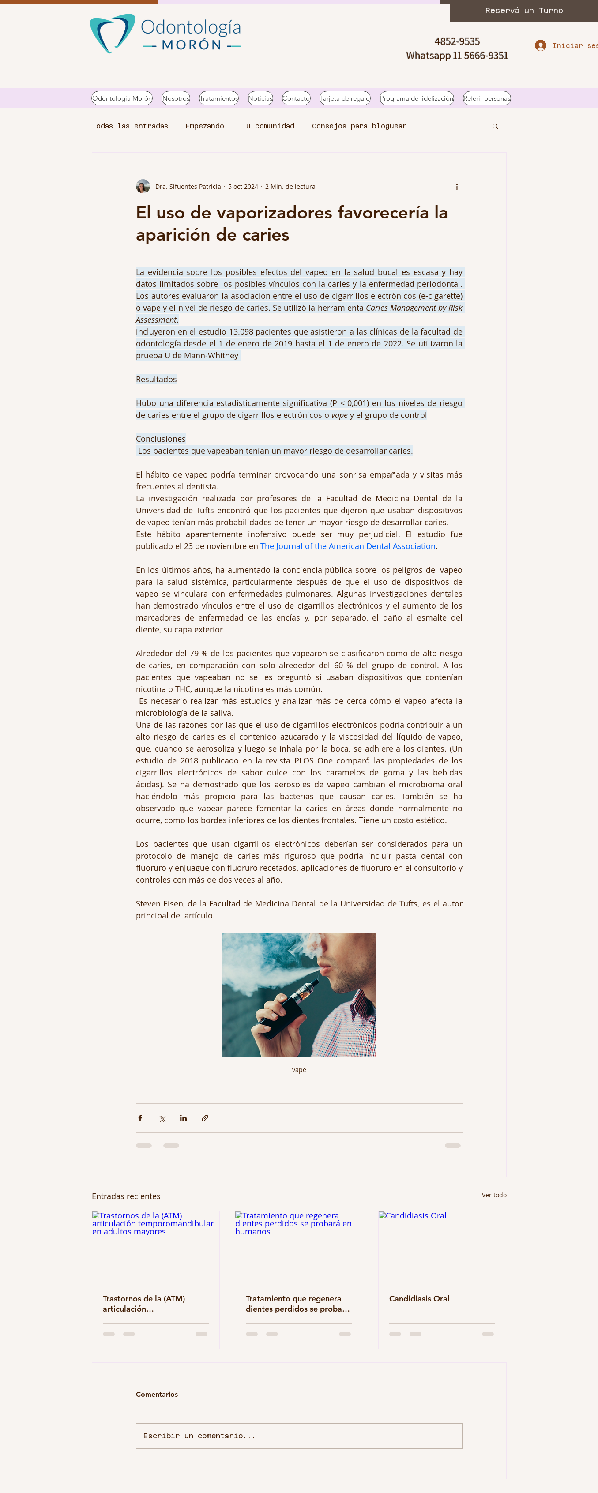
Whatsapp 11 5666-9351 (457, 55)
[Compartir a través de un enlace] (205, 1118)
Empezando (205, 126)
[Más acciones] (457, 186)
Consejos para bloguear (359, 126)
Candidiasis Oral (419, 1299)
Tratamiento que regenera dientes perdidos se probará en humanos (298, 1304)
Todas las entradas (130, 126)
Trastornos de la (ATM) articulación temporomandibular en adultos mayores (145, 1304)
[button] (495, 125)
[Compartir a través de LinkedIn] (183, 1118)
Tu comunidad (268, 126)
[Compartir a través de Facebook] (140, 1118)
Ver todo (494, 1195)
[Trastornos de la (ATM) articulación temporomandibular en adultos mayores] (156, 1247)
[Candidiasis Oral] (442, 1247)
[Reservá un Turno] (524, 11)
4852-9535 (457, 41)
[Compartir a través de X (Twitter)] (162, 1118)
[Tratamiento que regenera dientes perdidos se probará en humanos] (299, 1247)
